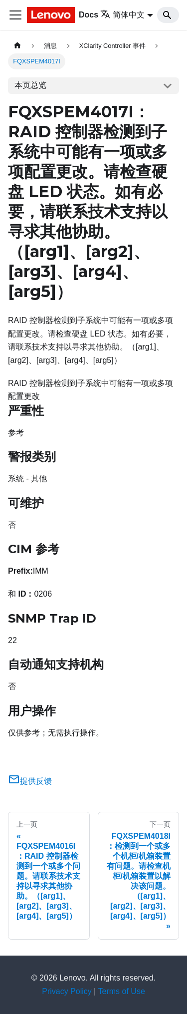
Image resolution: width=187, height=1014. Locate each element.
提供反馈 (30, 781)
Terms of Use (121, 991)
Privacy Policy (67, 991)
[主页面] (17, 45)
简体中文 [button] (122, 14)
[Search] (168, 15)
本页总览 (30, 85)
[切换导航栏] (15, 14)
